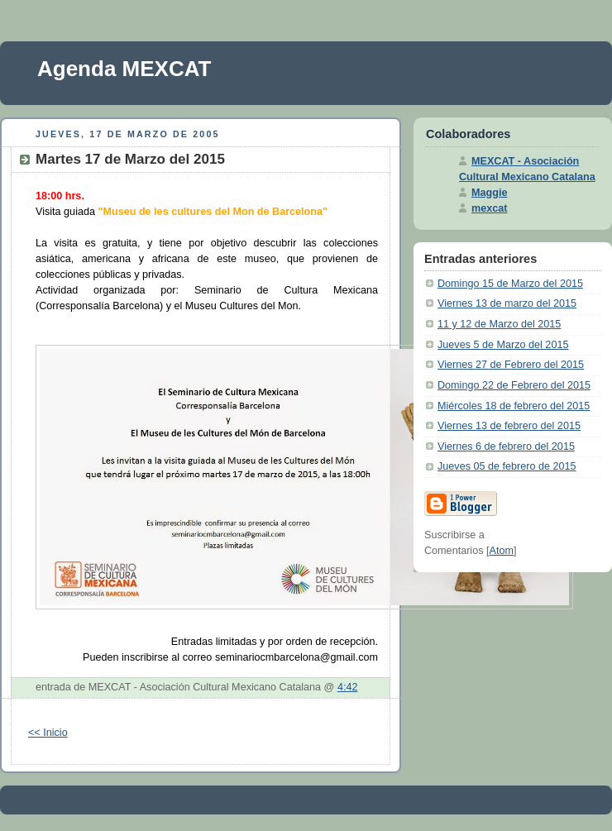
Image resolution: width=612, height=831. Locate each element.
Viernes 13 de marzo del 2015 (506, 303)
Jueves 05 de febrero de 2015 (506, 466)
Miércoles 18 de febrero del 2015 (513, 406)
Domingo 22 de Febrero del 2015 (513, 385)
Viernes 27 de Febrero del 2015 (510, 364)
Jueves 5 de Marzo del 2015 (502, 345)
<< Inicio (48, 732)
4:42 (347, 687)
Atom (502, 550)
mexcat (489, 208)
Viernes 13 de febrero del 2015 (509, 426)
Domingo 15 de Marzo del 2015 (510, 283)
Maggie (489, 192)
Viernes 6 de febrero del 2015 (506, 446)
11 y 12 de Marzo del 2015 (499, 324)
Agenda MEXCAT (124, 68)
